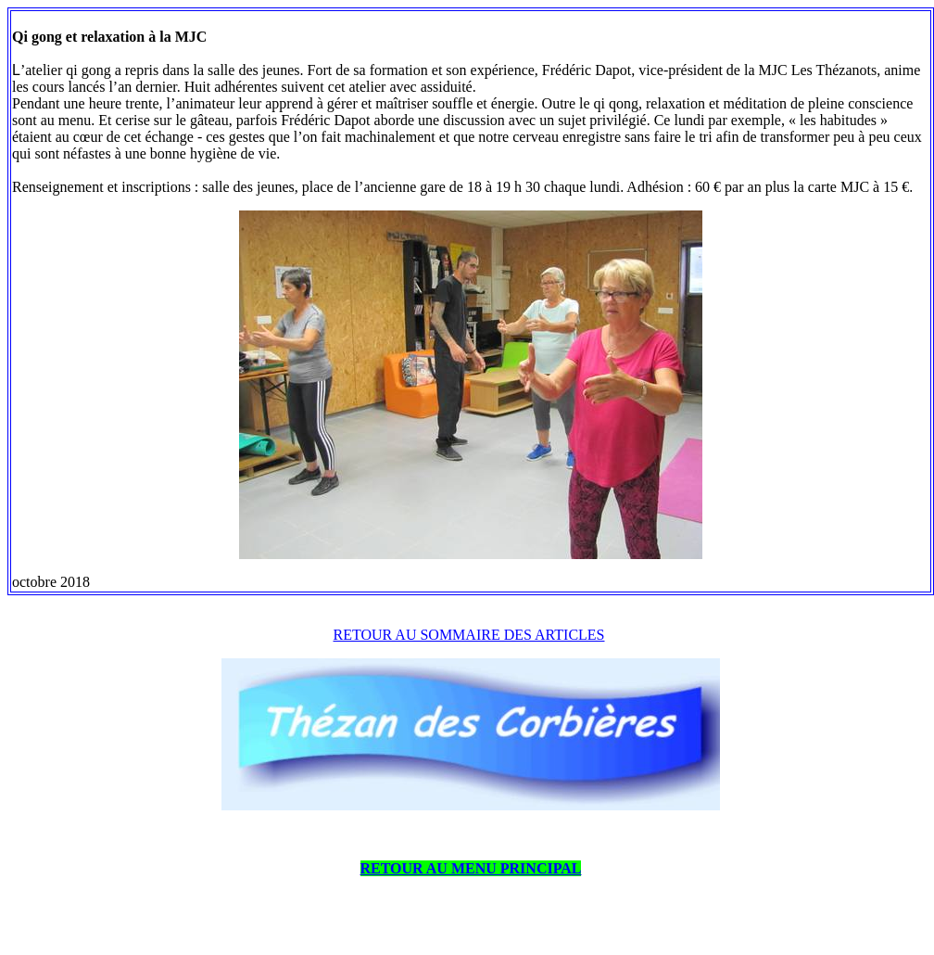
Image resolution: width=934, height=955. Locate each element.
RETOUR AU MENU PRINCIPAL (471, 868)
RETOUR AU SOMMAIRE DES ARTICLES (469, 635)
